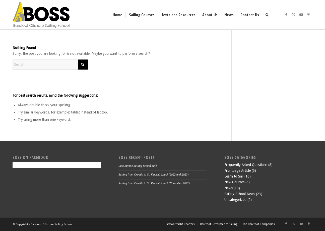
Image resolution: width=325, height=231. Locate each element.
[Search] (267, 14)
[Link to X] (293, 14)
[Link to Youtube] (301, 14)
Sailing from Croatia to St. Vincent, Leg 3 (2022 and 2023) (153, 174)
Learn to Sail (233, 176)
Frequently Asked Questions (245, 165)
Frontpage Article (237, 170)
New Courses (234, 182)
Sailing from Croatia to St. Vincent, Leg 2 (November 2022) (153, 183)
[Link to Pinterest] (308, 14)
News (228, 188)
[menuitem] (117, 14)
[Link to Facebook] (286, 14)
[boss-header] (41, 14)
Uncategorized (235, 200)
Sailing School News (239, 194)
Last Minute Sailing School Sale (137, 165)
